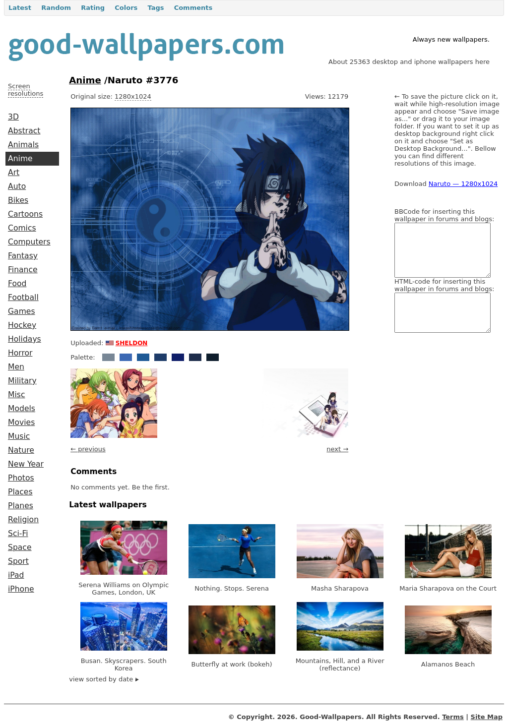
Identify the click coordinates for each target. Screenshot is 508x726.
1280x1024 (133, 96)
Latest (19, 7)
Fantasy (23, 255)
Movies (21, 422)
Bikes (18, 200)
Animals (23, 144)
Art (13, 172)
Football (23, 297)
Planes (20, 505)
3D (13, 117)
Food (17, 283)
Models (21, 408)
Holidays (24, 339)
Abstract (24, 130)
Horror (20, 353)
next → (337, 449)
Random (56, 7)
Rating (93, 7)
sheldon (132, 342)
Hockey (22, 325)
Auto (17, 186)
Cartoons (25, 214)
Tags (155, 7)
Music (19, 436)
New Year (26, 464)
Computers (29, 242)
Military (22, 380)
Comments (193, 7)
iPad (16, 575)
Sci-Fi (18, 533)
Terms (453, 717)
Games (21, 311)
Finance (23, 269)
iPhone (21, 589)
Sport (18, 561)
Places (20, 491)
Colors (126, 7)
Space (20, 547)
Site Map (487, 717)
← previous (88, 449)
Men (16, 367)
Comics (22, 228)
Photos (21, 478)
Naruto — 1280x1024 (463, 183)
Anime (20, 158)
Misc (16, 394)
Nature (21, 450)
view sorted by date (104, 679)
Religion (23, 519)
